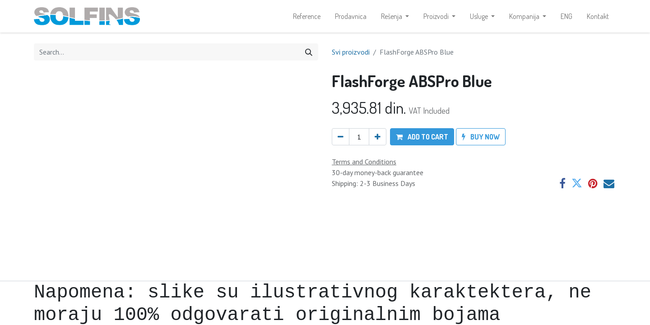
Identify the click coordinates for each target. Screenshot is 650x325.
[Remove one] (340, 136)
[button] (422, 136)
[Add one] (377, 136)
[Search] (308, 51)
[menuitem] (307, 16)
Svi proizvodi (351, 51)
